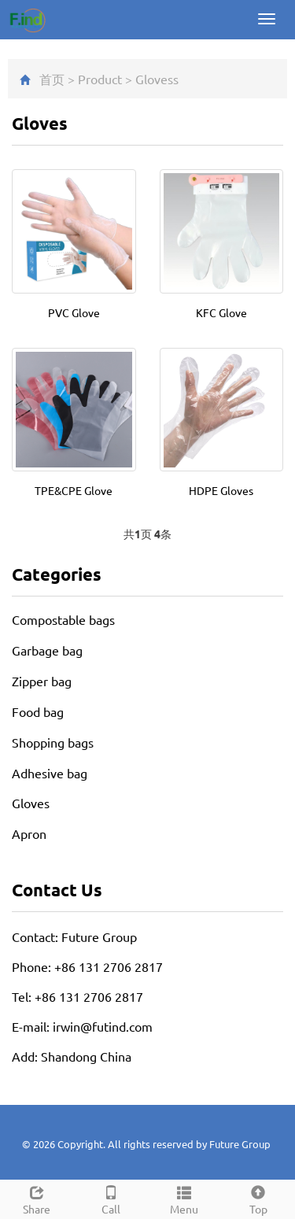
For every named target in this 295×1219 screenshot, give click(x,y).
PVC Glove (74, 312)
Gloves (154, 79)
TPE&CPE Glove (73, 490)
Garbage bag (47, 650)
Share (37, 1198)
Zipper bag (42, 681)
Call (111, 1198)
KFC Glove (221, 312)
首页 (52, 79)
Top (258, 1198)
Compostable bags (63, 619)
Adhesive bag (49, 773)
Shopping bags (53, 742)
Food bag (38, 711)
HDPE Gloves (221, 490)
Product (100, 79)
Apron (29, 833)
